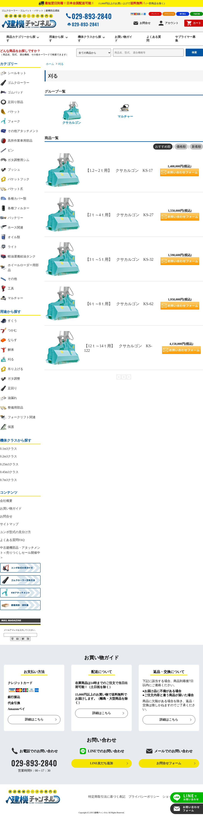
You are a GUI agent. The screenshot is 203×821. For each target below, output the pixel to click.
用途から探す (56, 39)
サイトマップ (9, 524)
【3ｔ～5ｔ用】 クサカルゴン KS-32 (119, 260)
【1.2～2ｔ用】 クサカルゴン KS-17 (119, 171)
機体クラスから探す (88, 39)
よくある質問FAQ (12, 540)
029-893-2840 (88, 16)
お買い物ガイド (122, 39)
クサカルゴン (71, 113)
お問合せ (141, 23)
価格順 (181, 147)
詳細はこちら (34, 720)
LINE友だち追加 (101, 763)
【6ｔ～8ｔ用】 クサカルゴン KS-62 (119, 304)
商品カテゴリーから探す (20, 39)
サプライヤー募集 (184, 39)
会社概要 (6, 501)
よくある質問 (154, 39)
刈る (61, 64)
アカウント (168, 23)
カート (193, 23)
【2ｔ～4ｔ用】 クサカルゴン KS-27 (119, 215)
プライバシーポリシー (143, 797)
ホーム (50, 64)
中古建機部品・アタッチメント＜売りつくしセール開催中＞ (20, 553)
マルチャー (125, 110)
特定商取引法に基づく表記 (106, 797)
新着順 (196, 147)
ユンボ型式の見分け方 (15, 532)
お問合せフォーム (168, 763)
